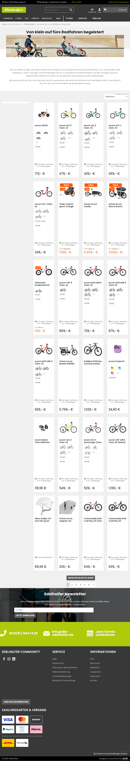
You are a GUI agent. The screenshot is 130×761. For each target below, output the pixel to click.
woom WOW (41, 125)
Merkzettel (95, 667)
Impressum (95, 676)
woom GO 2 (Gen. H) (90, 126)
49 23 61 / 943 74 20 (23, 633)
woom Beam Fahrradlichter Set (42, 441)
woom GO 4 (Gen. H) (65, 441)
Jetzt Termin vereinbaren (118, 2)
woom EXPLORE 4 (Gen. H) (43, 362)
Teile (27, 18)
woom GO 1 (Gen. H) (44, 205)
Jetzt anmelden (25, 615)
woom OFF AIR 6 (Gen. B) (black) (117, 441)
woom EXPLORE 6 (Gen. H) (92, 283)
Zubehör (35, 18)
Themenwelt (29, 24)
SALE (58, 18)
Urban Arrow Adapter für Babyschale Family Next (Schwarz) (65, 519)
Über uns (96, 18)
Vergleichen (95, 672)
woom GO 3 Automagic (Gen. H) (93, 441)
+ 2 (118, 137)
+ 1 (93, 294)
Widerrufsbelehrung (61, 672)
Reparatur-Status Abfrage (64, 680)
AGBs (54, 659)
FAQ (92, 659)
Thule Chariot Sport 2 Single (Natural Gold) (67, 205)
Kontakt (93, 680)
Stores (69, 18)
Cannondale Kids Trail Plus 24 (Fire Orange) (93, 519)
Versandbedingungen (61, 676)
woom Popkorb (117, 361)
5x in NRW (77, 2)
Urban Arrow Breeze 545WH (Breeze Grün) (66, 362)
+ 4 (93, 138)
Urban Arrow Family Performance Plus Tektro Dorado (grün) (91, 205)
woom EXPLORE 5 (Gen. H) (117, 283)
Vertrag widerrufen (16, 701)
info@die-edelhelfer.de (62, 633)
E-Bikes (19, 18)
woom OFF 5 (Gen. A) (65, 283)
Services (82, 18)
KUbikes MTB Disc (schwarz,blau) (93, 362)
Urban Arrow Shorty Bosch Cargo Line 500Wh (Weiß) (116, 205)
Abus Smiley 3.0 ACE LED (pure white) (43, 519)
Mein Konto (95, 663)
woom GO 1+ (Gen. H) (115, 126)
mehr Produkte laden (80, 577)
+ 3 (69, 138)
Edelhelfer (13, 758)
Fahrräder (8, 18)
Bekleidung (47, 18)
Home (4, 24)
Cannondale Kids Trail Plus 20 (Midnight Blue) (117, 519)
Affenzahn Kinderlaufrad (42, 283)
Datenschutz (58, 663)
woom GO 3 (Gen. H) (65, 126)
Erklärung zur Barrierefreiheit (64, 667)
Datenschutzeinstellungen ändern (111, 753)
